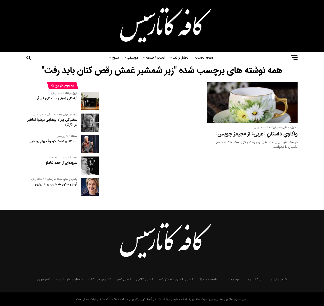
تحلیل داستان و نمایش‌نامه (175, 279)
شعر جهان (43, 279)
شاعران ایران (279, 279)
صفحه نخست (204, 57)
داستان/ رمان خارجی (69, 279)
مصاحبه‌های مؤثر (209, 279)
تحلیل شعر (124, 279)
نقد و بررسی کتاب (99, 279)
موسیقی (132, 57)
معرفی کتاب (233, 279)
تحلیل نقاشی (144, 279)
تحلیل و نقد (180, 57)
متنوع (115, 57)
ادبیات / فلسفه (155, 57)
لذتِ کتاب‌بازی (256, 279)
